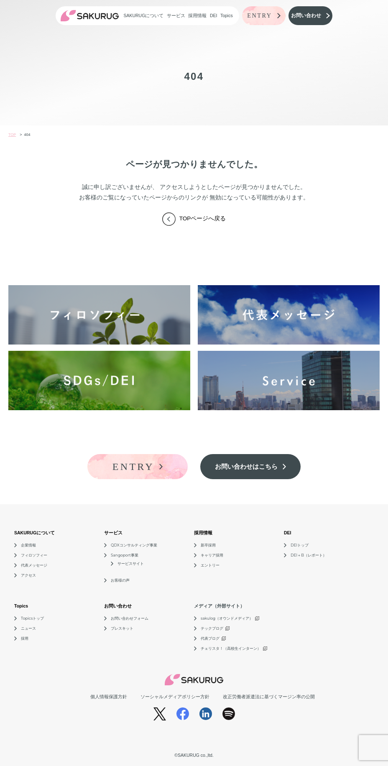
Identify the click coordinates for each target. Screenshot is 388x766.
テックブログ (212, 628)
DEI (213, 15)
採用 (24, 638)
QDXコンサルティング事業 (134, 545)
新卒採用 (208, 545)
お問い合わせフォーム (129, 618)
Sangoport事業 (124, 555)
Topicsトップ (32, 618)
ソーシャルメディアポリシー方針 (174, 696)
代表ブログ (210, 638)
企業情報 (28, 545)
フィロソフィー (34, 555)
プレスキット (122, 628)
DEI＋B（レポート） (309, 555)
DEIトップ (300, 545)
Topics (226, 15)
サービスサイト (130, 563)
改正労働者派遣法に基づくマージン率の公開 (269, 696)
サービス (176, 15)
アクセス (28, 575)
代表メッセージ (34, 565)
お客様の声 (120, 580)
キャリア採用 (212, 555)
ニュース (28, 628)
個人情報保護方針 (108, 696)
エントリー (210, 565)
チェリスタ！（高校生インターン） (231, 648)
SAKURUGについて (143, 15)
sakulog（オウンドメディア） (227, 618)
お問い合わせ (118, 605)
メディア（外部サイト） (219, 605)
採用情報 (197, 15)
